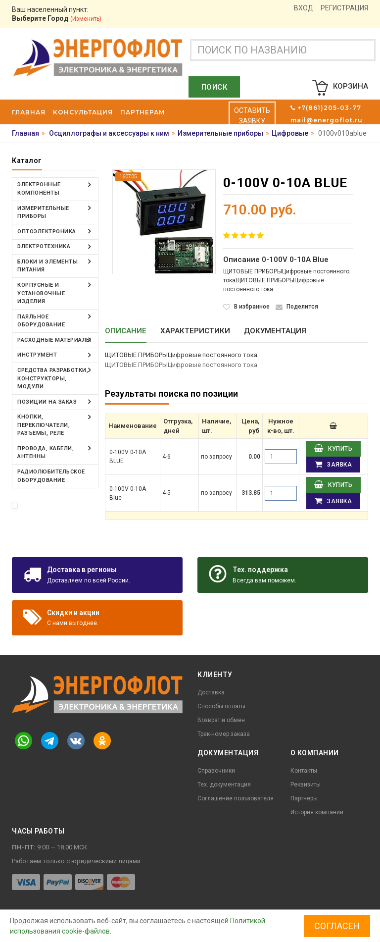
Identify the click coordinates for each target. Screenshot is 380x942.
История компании (316, 812)
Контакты (303, 770)
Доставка (211, 692)
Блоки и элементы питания (47, 265)
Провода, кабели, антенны (45, 451)
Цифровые (290, 133)
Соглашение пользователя (235, 798)
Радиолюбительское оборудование (51, 475)
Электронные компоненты (39, 188)
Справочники (216, 770)
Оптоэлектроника (46, 231)
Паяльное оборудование (41, 320)
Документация (275, 330)
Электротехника (43, 246)
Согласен (337, 926)
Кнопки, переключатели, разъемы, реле (43, 424)
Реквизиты (305, 784)
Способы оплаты (221, 706)
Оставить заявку (252, 115)
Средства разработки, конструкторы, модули (52, 377)
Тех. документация (224, 784)
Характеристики (195, 330)
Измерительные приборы (220, 133)
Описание (125, 330)
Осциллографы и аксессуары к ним (109, 133)
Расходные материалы (54, 339)
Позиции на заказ (47, 401)
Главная (25, 133)
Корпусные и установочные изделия (41, 292)
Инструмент (37, 354)
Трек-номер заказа (223, 734)
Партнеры (304, 798)
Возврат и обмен (221, 720)
